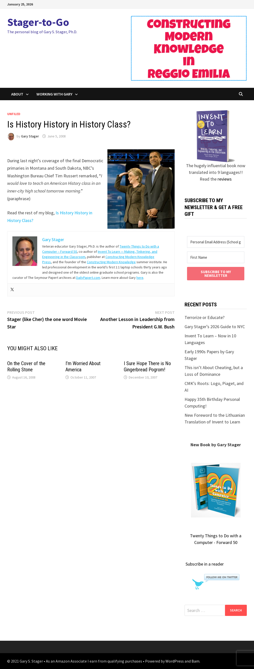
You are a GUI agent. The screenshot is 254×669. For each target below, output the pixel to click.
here (139, 277)
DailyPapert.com (88, 277)
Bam (195, 661)
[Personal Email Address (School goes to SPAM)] (215, 242)
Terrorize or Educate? (204, 317)
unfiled (13, 114)
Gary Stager (30, 136)
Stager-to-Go (38, 22)
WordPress (174, 661)
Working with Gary (54, 94)
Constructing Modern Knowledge (111, 262)
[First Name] (215, 257)
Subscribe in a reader (205, 564)
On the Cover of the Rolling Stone (26, 366)
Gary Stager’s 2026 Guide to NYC (215, 326)
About (17, 94)
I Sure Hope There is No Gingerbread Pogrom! (147, 366)
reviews (225, 179)
